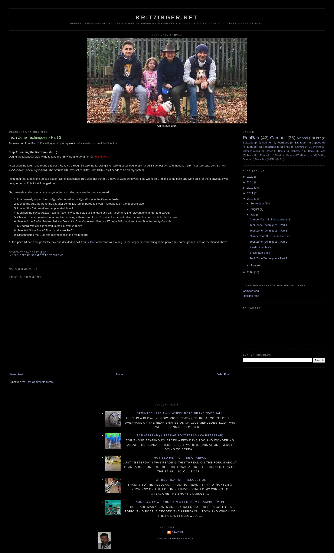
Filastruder (265, 155)
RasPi (281, 150)
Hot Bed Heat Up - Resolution (180, 479)
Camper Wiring (251, 150)
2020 (250, 176)
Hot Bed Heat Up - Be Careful (180, 457)
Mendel (302, 138)
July (253, 214)
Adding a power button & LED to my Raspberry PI (180, 502)
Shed (287, 146)
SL (280, 159)
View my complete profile (175, 538)
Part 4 (94, 242)
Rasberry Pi (296, 150)
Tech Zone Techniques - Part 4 (268, 225)
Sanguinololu (271, 146)
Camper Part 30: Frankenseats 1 (270, 236)
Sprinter (267, 142)
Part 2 (35, 143)
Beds (322, 150)
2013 (250, 182)
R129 (273, 159)
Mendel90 (294, 155)
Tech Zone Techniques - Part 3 (268, 230)
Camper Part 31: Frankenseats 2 (270, 219)
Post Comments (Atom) (40, 382)
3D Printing (315, 146)
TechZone (56, 255)
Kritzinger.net (167, 17)
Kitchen (269, 150)
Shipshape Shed (260, 252)
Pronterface (260, 159)
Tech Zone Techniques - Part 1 (268, 258)
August (255, 209)
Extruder (252, 146)
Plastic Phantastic (261, 247)
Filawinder (280, 155)
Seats (311, 150)
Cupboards (318, 142)
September (257, 203)
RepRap (25, 255)
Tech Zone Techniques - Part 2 (268, 241)
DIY (318, 138)
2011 (250, 193)
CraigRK (177, 532)
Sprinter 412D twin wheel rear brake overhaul (180, 413)
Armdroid (251, 155)
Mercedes (309, 155)
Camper (278, 137)
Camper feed (251, 290)
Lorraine (299, 146)
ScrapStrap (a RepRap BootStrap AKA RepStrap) (180, 435)
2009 (250, 272)
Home (120, 374)
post (55, 165)
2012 (250, 187)
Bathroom (300, 142)
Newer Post (16, 374)
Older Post (223, 374)
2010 (250, 198)
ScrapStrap (39, 255)
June (253, 265)
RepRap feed (251, 295)
